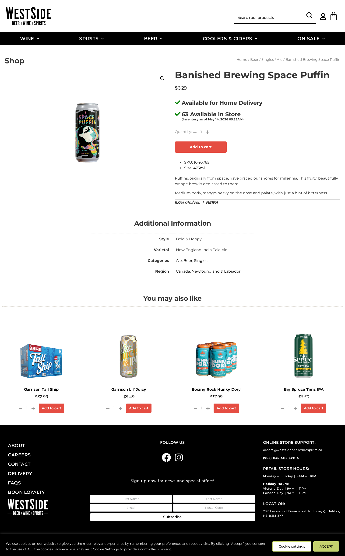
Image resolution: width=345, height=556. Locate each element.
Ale (279, 60)
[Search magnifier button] (309, 17)
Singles (267, 60)
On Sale (311, 39)
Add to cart (201, 147)
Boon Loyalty (26, 492)
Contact (19, 464)
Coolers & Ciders (230, 39)
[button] (162, 78)
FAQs (14, 483)
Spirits (91, 39)
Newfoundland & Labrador (216, 271)
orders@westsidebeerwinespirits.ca (292, 450)
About (16, 445)
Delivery (20, 473)
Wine (29, 39)
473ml (199, 168)
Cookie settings (291, 546)
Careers (19, 455)
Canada (183, 271)
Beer (153, 39)
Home (241, 60)
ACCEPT (325, 546)
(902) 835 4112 (275, 458)
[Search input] (270, 17)
